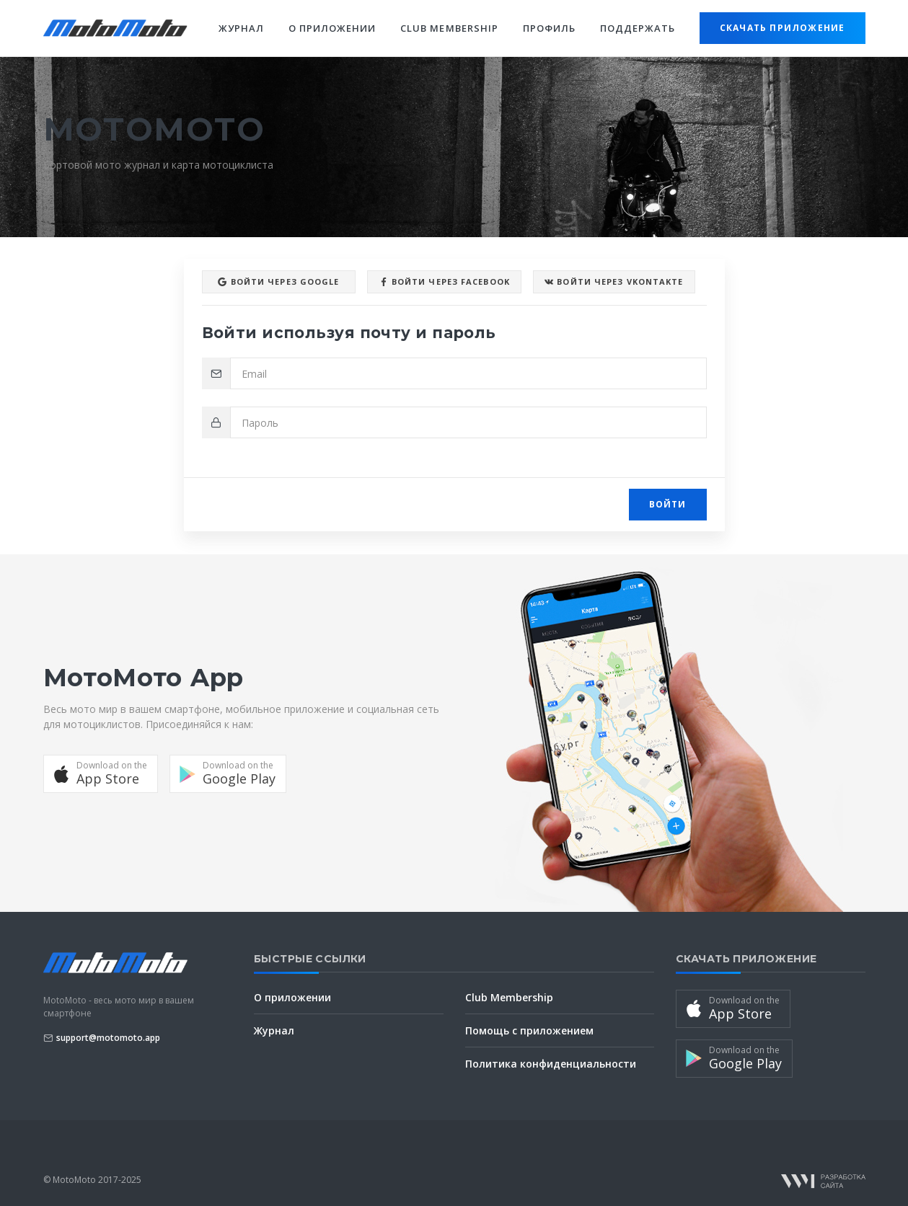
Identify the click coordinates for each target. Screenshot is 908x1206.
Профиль (549, 28)
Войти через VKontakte (614, 282)
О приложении (332, 28)
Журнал (241, 28)
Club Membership (449, 28)
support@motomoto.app (108, 1038)
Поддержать (637, 28)
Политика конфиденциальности (550, 1063)
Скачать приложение (782, 28)
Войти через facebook (444, 282)
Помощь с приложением (529, 1030)
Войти (668, 504)
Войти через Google (278, 282)
